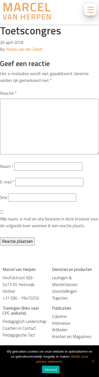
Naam (6, 166)
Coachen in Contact (19, 328)
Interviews (61, 323)
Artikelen (60, 329)
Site (3, 197)
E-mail (7, 182)
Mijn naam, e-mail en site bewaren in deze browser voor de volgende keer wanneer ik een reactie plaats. (49, 222)
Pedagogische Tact (19, 335)
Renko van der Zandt (24, 49)
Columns (59, 316)
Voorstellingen (64, 291)
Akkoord (50, 369)
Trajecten (60, 298)
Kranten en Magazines (71, 336)
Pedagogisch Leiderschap (24, 321)
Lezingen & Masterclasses (64, 281)
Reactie (8, 93)
